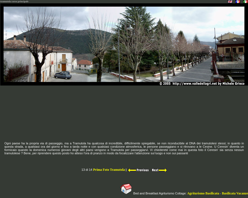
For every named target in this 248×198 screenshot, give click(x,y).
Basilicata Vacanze (235, 193)
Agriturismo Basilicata (203, 193)
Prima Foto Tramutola (109, 170)
